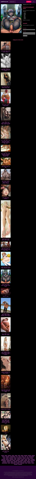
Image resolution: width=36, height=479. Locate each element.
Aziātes (13, 455)
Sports (5, 248)
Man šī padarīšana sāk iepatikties (5, 180)
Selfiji (28, 460)
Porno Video (20, 464)
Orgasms (8, 141)
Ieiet (33, 1)
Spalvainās (28, 461)
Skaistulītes (3, 372)
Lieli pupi (9, 140)
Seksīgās (4, 105)
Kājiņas (7, 166)
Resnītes (13, 460)
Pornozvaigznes (3, 460)
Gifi (9, 248)
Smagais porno (7, 154)
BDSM (19, 455)
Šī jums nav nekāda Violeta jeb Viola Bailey (6, 295)
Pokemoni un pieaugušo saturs (5, 283)
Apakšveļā (9, 455)
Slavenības (15, 461)
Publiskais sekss (2, 315)
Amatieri (3, 122)
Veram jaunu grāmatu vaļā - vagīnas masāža (6, 332)
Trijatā (5, 167)
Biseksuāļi (25, 455)
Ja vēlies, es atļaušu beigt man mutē (6, 371)
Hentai (4, 285)
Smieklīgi (24, 461)
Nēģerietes (18, 459)
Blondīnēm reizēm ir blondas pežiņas (6, 238)
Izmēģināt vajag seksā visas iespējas (6, 247)
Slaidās (8, 451)
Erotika (8, 87)
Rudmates (21, 460)
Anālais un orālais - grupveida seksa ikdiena (6, 152)
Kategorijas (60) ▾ (12, 1)
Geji (25, 456)
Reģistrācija (28, 1)
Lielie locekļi (8, 181)
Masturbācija (11, 459)
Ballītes (16, 455)
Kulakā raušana (7, 421)
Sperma (3, 420)
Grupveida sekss (8, 142)
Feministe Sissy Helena (5, 450)
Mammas (6, 87)
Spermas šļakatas (6, 372)
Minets (8, 122)
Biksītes (9, 285)
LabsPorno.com (4, 1)
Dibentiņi (7, 140)
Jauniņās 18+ (8, 315)
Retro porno (17, 460)
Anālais (4, 140)
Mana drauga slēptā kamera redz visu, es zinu (5, 121)
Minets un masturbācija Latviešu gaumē (5, 408)
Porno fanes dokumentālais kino (5, 266)
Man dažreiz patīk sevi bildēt (6, 351)
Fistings (23, 456)
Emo (17, 456)
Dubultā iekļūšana (3, 142)
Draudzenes (2, 249)
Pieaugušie (3, 87)
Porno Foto (15, 464)
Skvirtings (6, 286)
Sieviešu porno (33, 460)
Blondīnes (6, 122)
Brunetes (5, 141)
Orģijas (6, 182)
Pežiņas (7, 105)
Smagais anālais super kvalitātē (5, 165)
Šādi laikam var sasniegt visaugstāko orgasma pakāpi (6, 139)
